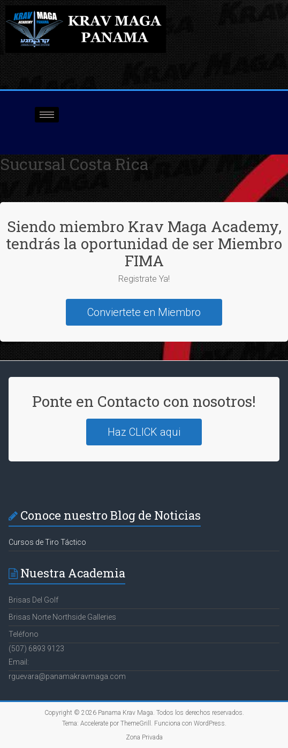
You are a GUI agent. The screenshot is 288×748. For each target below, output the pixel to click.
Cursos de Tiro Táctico (47, 542)
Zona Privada (144, 737)
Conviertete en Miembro (144, 312)
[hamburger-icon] (47, 114)
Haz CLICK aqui (144, 432)
